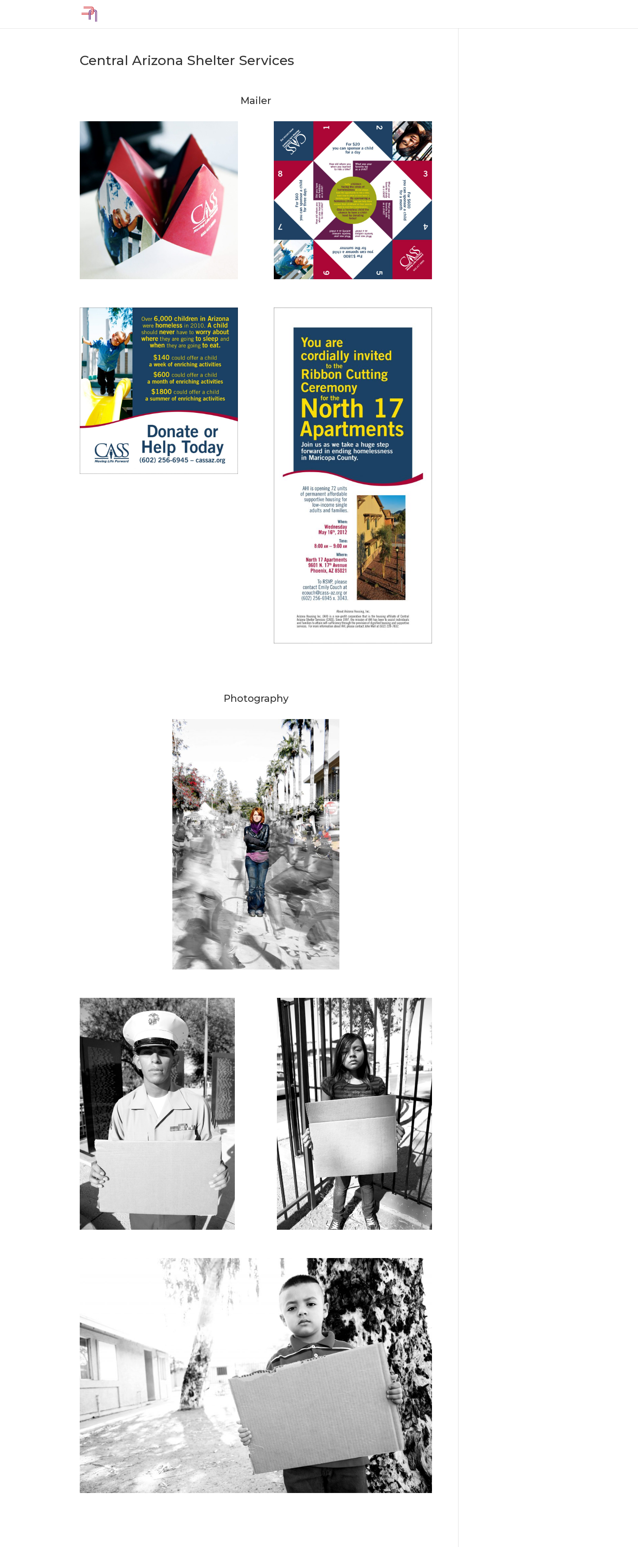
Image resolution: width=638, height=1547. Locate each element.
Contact (545, 14)
